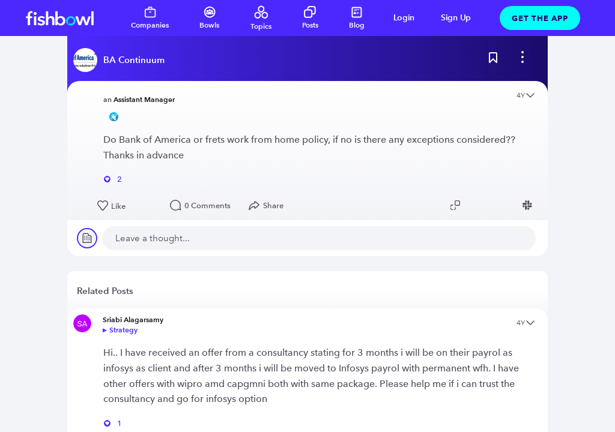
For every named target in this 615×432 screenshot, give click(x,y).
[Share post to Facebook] (511, 205)
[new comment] (319, 238)
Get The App (540, 18)
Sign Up (456, 18)
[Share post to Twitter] (475, 205)
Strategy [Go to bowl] (123, 329)
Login (404, 18)
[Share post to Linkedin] (493, 205)
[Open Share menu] (268, 206)
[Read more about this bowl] (122, 60)
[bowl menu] (522, 60)
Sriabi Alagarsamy (133, 319)
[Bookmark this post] (493, 60)
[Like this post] (127, 206)
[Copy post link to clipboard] (457, 205)
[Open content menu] (530, 96)
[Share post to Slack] (529, 205)
